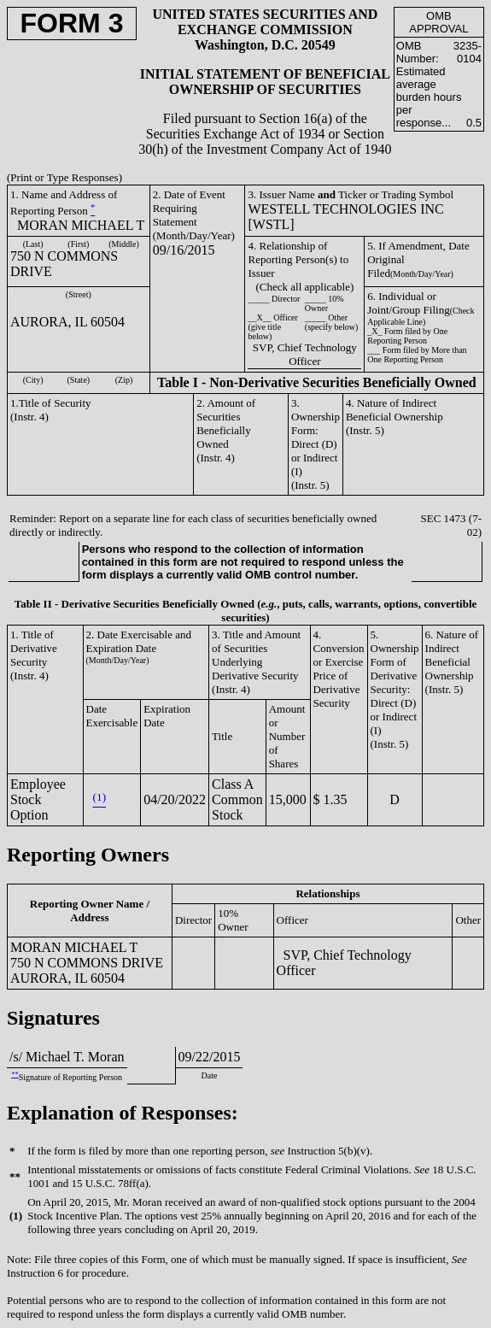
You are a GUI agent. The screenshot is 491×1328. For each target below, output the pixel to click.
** (14, 1074)
